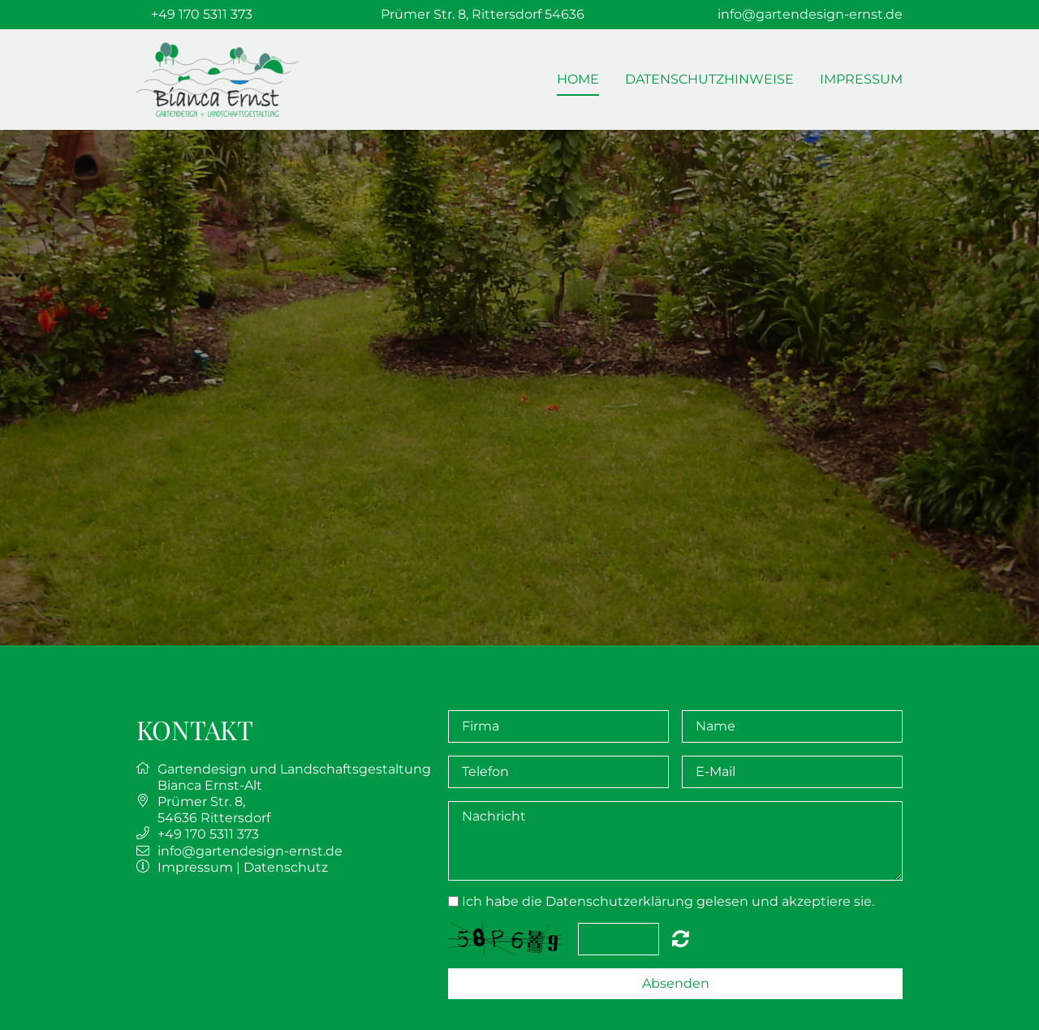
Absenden (675, 983)
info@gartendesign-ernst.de (810, 14)
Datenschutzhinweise (709, 79)
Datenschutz (286, 867)
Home (578, 79)
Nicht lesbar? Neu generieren (680, 938)
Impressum (861, 79)
